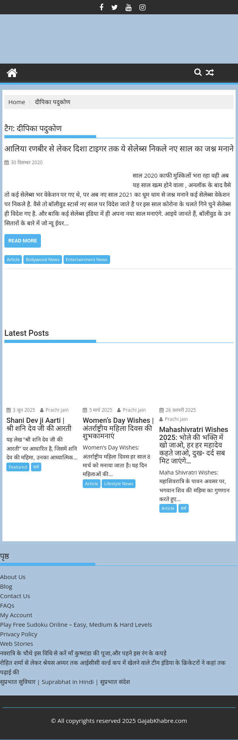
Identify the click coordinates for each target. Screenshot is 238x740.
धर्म (36, 467)
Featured (18, 467)
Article (13, 259)
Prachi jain (54, 410)
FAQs (7, 605)
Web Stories (16, 643)
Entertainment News (87, 259)
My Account (16, 615)
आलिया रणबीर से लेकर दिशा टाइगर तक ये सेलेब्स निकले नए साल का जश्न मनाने (119, 148)
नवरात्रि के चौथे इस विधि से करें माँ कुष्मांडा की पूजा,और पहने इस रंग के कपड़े (83, 653)
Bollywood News (42, 259)
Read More (22, 241)
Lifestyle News (118, 483)
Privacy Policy (18, 634)
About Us (12, 577)
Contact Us (15, 596)
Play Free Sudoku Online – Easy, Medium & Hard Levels (76, 624)
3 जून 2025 (20, 410)
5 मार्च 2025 (97, 410)
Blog (6, 586)
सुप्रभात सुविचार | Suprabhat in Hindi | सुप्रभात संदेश (65, 682)
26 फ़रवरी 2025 (177, 410)
